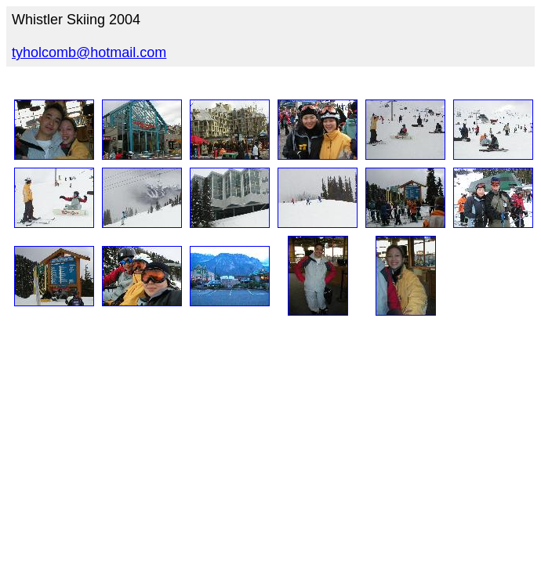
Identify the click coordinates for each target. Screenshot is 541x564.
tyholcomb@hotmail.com (89, 52)
